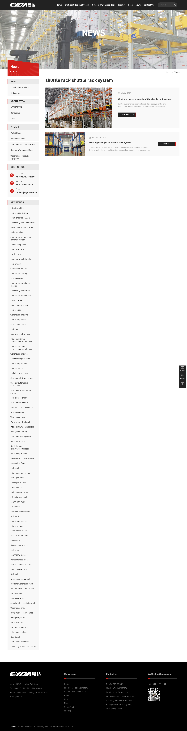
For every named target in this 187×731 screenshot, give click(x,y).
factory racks (16, 593)
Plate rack (15, 422)
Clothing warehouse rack (21, 584)
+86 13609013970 (24, 184)
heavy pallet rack (18, 482)
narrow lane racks (18, 531)
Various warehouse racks (61, 727)
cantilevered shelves (19, 642)
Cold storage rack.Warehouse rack (19, 447)
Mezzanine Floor (17, 139)
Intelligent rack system (20, 473)
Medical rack (25, 564)
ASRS (27, 218)
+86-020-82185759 (25, 176)
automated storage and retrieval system (20, 238)
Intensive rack (16, 526)
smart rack (15, 603)
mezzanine (29, 589)
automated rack (17, 368)
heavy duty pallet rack (20, 291)
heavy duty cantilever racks (22, 223)
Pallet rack (15, 458)
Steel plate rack (17, 441)
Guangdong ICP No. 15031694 (36, 692)
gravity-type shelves (19, 646)
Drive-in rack (28, 458)
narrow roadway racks (20, 511)
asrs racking (15, 310)
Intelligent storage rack (20, 436)
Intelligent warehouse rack (22, 427)
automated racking (18, 273)
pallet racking (16, 232)
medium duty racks (19, 305)
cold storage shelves (19, 363)
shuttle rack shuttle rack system (21, 391)
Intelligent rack (17, 478)
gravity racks (16, 300)
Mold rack (14, 468)
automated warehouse (20, 295)
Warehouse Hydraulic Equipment (19, 157)
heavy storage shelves (20, 359)
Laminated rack (17, 487)
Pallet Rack (15, 133)
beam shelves (16, 218)
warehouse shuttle (18, 269)
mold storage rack (18, 569)
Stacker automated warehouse (19, 384)
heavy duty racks (18, 555)
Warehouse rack (17, 417)
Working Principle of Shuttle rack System (110, 142)
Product (121, 5)
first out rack (16, 589)
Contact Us (149, 5)
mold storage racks (19, 492)
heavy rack (15, 540)
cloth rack (15, 329)
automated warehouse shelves (20, 284)
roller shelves (16, 622)
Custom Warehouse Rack (103, 5)
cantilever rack (17, 249)
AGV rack (14, 407)
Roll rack (26, 422)
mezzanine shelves (18, 627)
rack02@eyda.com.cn (26, 192)
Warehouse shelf (17, 608)
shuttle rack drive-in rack (21, 378)
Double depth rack (18, 454)
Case (130, 5)
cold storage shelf (18, 398)
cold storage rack (18, 320)
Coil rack (14, 574)
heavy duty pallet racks (20, 259)
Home (59, 5)
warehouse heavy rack (20, 579)
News (138, 5)
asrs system (15, 264)
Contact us (15, 113)
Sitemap (67, 711)
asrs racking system (19, 213)
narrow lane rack (18, 598)
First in (13, 564)
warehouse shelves (19, 354)
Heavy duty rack (41, 727)
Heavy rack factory (18, 432)
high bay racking (17, 278)
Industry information (19, 87)
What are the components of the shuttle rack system (144, 99)
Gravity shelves (17, 412)
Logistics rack (29, 603)
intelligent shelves (18, 632)
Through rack (28, 613)
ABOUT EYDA (16, 107)
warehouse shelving (19, 315)
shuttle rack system (19, 403)
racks (33, 646)
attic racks (15, 507)
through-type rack (18, 618)
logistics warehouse (19, 373)
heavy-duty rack (17, 502)
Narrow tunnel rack (19, 535)
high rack (14, 550)
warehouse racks (18, 324)
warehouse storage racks (21, 227)
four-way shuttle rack (20, 334)
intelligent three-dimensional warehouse (21, 340)
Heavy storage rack (19, 545)
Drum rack (15, 613)
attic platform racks (19, 497)
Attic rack (14, 516)
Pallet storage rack (19, 560)
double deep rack (18, 245)
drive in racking (17, 208)
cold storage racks (18, 521)
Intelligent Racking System (77, 5)
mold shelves (27, 407)
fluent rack (15, 637)
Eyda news (15, 93)
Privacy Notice (16, 696)
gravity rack (15, 254)
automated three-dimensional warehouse (21, 347)
